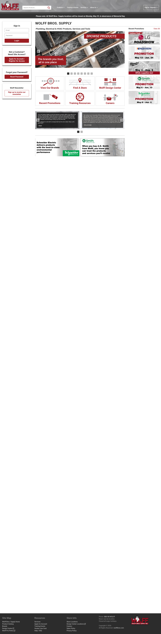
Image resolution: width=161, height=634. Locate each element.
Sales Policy (71, 628)
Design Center (8, 628)
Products (63, 9)
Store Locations (72, 622)
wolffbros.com (119, 628)
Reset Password (16, 77)
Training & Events (74, 9)
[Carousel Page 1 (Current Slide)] (68, 73)
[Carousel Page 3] (75, 73)
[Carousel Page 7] (88, 73)
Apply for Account (40, 624)
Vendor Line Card (40, 628)
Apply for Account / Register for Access (17, 60)
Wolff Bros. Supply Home (11, 622)
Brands (4, 626)
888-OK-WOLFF (109, 617)
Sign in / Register (151, 9)
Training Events (39, 626)
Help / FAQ (38, 631)
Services (86, 9)
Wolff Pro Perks (8, 631)
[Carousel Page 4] (78, 73)
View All (157, 29)
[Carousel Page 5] (81, 73)
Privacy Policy (71, 631)
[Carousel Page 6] (85, 73)
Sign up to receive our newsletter (16, 93)
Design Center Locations (76, 624)
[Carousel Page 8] (92, 73)
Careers (69, 626)
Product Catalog (8, 624)
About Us (96, 9)
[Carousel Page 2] (71, 73)
